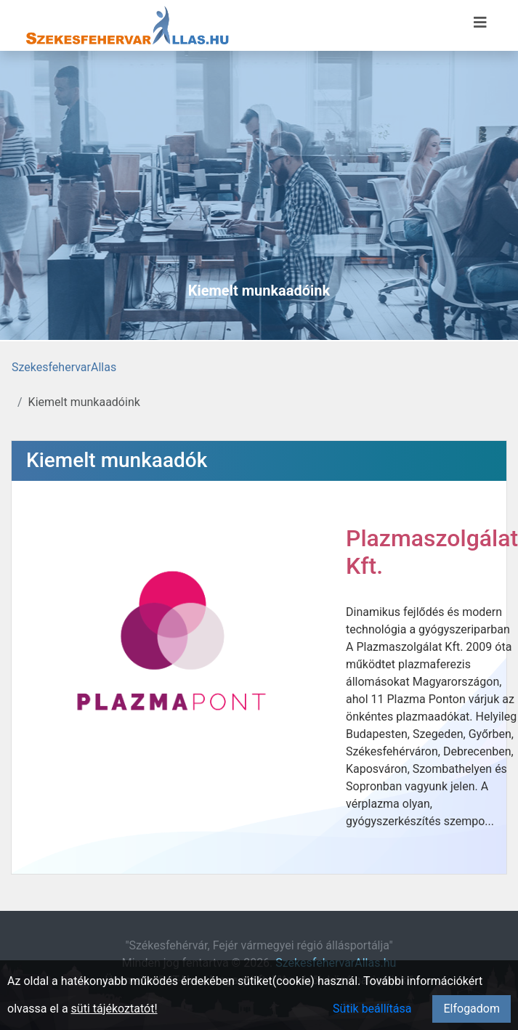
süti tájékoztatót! (114, 1008)
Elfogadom (471, 1008)
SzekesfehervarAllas (64, 367)
